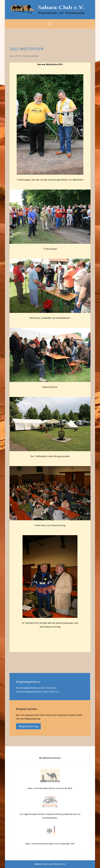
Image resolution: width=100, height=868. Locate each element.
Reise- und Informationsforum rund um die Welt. (50, 788)
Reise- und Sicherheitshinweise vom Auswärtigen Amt (50, 844)
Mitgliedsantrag (28, 726)
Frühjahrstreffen (30, 56)
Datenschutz (57, 864)
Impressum (41, 864)
